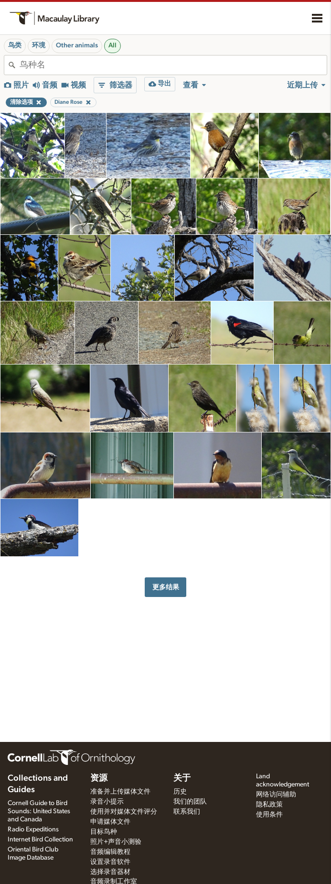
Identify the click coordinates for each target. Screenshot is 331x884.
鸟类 (14, 45)
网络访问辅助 (276, 794)
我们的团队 (190, 801)
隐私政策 (269, 804)
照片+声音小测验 (115, 842)
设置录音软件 (110, 862)
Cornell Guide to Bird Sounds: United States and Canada (39, 811)
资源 (98, 778)
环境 (38, 45)
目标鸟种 (103, 832)
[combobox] (173, 65)
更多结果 (165, 587)
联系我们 (186, 811)
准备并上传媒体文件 (120, 791)
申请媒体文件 (110, 821)
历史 (180, 791)
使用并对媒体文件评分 (123, 811)
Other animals (77, 45)
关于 (182, 778)
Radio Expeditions (33, 829)
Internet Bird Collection (40, 839)
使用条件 (269, 814)
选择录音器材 (110, 872)
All (112, 45)
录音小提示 (107, 801)
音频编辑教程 (110, 852)
